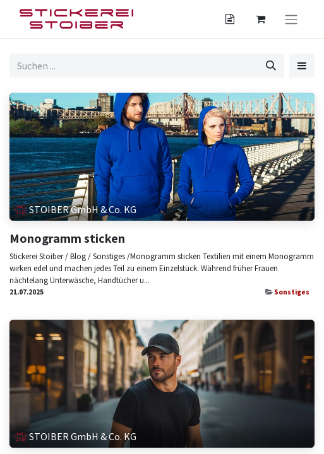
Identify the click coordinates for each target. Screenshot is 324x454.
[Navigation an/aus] (291, 19)
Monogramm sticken (67, 238)
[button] (302, 66)
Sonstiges (291, 292)
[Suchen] (271, 66)
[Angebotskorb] (230, 19)
